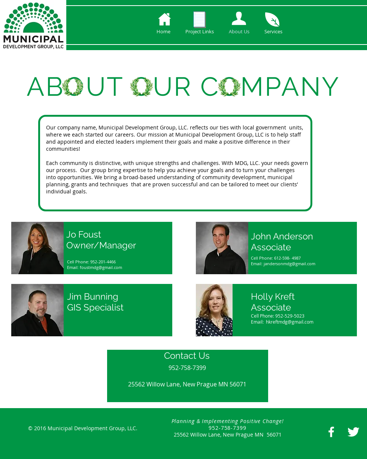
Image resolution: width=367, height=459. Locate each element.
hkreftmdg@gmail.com (289, 322)
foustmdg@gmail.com (101, 267)
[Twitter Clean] (353, 432)
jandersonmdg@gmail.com (289, 263)
